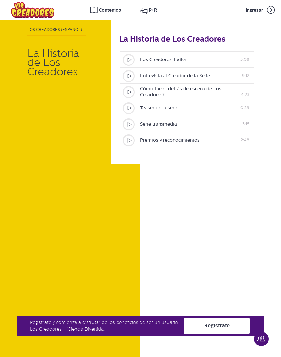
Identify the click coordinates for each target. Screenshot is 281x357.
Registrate (217, 325)
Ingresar (261, 10)
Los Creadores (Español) (54, 29)
